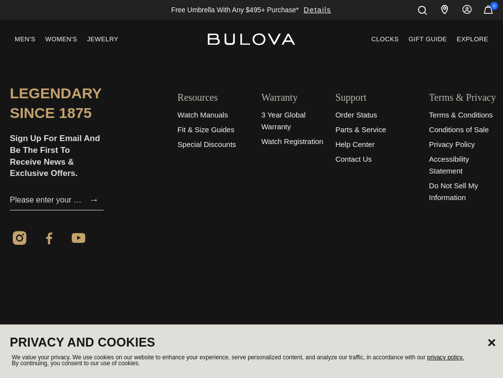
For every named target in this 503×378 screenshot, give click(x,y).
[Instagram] (19, 240)
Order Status (356, 115)
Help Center (355, 144)
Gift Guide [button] (428, 39)
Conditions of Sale (459, 129)
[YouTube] (78, 240)
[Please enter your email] (47, 200)
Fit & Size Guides (205, 129)
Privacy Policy (452, 144)
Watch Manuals (202, 115)
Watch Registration (292, 141)
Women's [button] (61, 39)
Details (317, 9)
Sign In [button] (467, 10)
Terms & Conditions (461, 115)
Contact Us (353, 159)
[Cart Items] (488, 12)
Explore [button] (472, 39)
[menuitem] (25, 39)
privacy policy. (445, 357)
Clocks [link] (385, 39)
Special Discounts (206, 144)
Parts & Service (360, 129)
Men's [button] (25, 39)
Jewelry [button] (102, 39)
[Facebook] (49, 240)
